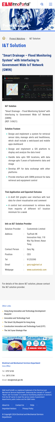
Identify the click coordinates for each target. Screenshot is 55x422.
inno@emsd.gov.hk (15, 380)
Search (42, 4)
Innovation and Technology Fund (17, 318)
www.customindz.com (36, 269)
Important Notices (9, 408)
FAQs (32, 405)
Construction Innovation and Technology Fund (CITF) (24, 326)
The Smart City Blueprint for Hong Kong (19, 322)
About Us (5, 405)
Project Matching (17, 38)
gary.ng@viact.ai (34, 264)
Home (3, 38)
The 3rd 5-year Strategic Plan (15, 330)
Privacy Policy (28, 408)
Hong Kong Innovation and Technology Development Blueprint (25, 312)
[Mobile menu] (50, 4)
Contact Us (19, 405)
